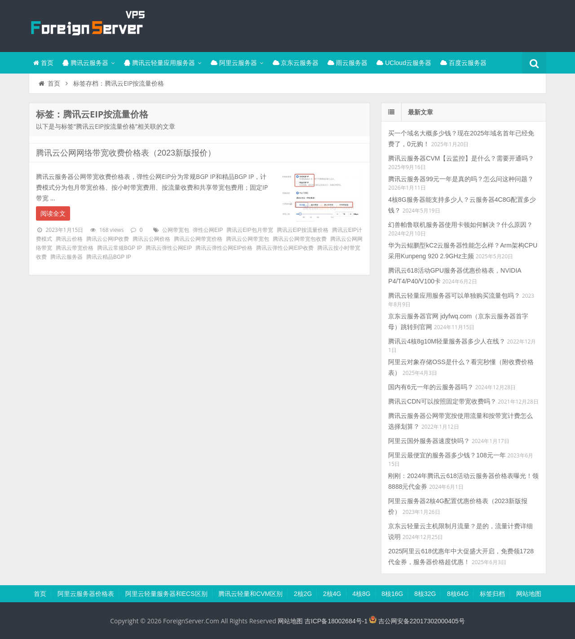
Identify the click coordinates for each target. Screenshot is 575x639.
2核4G (332, 593)
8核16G (392, 593)
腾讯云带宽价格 (74, 248)
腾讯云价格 (69, 239)
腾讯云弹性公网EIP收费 (284, 248)
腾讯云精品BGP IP (108, 257)
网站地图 (528, 593)
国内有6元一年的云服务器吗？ (430, 387)
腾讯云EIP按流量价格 (302, 230)
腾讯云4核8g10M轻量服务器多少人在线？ (446, 341)
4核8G (361, 593)
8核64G (458, 593)
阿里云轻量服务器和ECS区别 (166, 593)
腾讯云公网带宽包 (247, 239)
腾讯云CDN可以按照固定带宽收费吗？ (442, 401)
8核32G (425, 593)
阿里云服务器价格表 (86, 593)
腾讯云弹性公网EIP (169, 248)
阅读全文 (53, 213)
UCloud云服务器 (403, 62)
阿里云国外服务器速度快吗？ (429, 440)
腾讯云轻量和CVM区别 (250, 593)
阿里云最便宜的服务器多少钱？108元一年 (446, 455)
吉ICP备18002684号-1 (336, 621)
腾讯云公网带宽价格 (198, 239)
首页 (43, 62)
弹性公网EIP (208, 230)
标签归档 (492, 593)
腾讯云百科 (87, 24)
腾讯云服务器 (85, 62)
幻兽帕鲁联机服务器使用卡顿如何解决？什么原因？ (460, 224)
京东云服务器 (296, 62)
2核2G (303, 593)
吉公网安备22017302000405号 (417, 621)
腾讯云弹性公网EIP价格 (223, 248)
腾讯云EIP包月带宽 (249, 230)
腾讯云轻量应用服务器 (159, 62)
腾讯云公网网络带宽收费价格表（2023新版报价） (126, 152)
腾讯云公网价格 (151, 239)
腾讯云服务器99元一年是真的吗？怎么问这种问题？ (461, 179)
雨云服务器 (347, 62)
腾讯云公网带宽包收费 (300, 239)
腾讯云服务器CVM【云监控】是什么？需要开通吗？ (461, 158)
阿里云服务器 (234, 62)
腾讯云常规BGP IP (119, 248)
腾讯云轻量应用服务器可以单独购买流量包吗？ (454, 295)
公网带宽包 (175, 230)
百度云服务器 (463, 62)
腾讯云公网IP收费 (107, 239)
